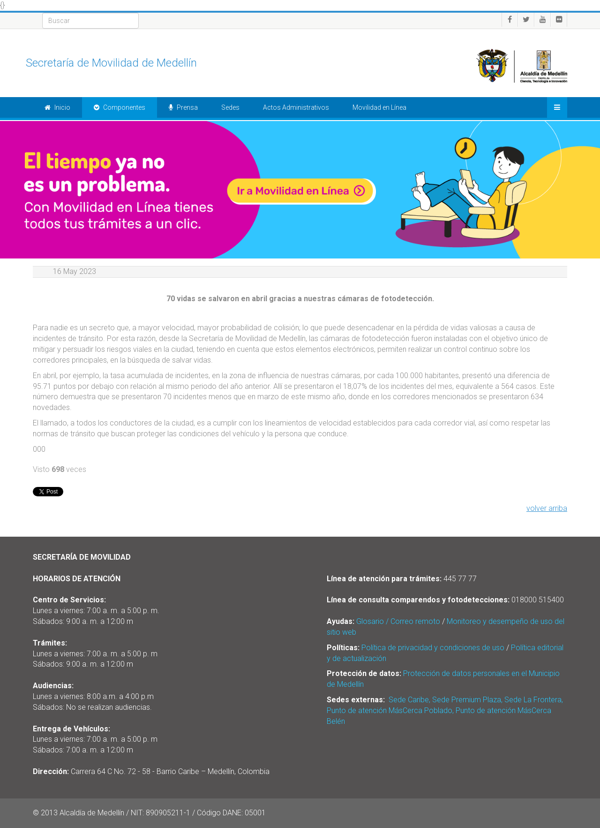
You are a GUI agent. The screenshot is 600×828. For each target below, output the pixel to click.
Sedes (230, 107)
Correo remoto (415, 621)
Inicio (57, 107)
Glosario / (373, 621)
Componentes (119, 107)
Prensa (183, 107)
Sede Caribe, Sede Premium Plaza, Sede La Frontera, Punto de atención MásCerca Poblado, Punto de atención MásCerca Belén (445, 710)
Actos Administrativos (296, 107)
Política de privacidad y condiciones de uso (432, 647)
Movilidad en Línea (379, 107)
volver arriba (546, 508)
